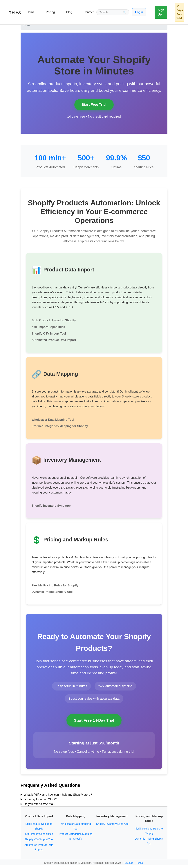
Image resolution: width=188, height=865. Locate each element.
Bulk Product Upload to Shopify (54, 320)
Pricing (50, 12)
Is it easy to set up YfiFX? (40, 799)
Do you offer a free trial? (39, 804)
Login (139, 12)
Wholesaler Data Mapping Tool (53, 419)
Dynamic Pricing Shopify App (52, 591)
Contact (89, 12)
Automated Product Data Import (54, 340)
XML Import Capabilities (48, 327)
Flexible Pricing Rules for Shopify (55, 585)
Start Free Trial (94, 104)
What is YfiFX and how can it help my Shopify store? (58, 794)
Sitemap (128, 863)
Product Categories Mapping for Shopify (60, 426)
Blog (69, 12)
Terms (139, 863)
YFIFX (15, 12)
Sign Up (161, 12)
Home (31, 12)
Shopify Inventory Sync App (51, 505)
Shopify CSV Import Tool (49, 333)
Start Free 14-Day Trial (94, 720)
